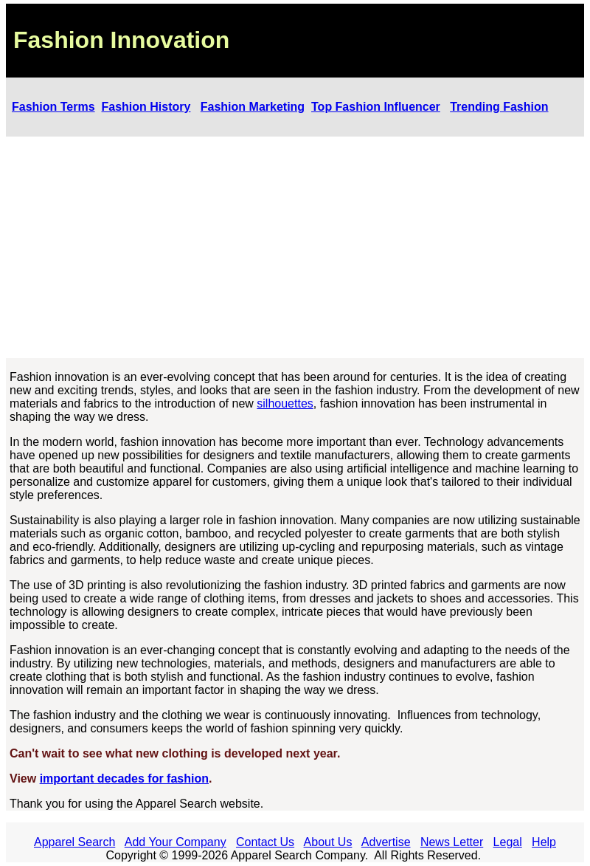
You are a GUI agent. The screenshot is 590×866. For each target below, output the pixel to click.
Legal (507, 842)
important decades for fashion (124, 778)
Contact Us (265, 842)
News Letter (451, 842)
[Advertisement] (295, 247)
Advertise (386, 842)
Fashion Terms (53, 106)
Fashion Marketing (253, 106)
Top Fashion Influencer (375, 106)
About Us (328, 842)
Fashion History (146, 106)
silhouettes (285, 403)
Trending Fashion (499, 106)
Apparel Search (74, 842)
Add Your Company (175, 842)
